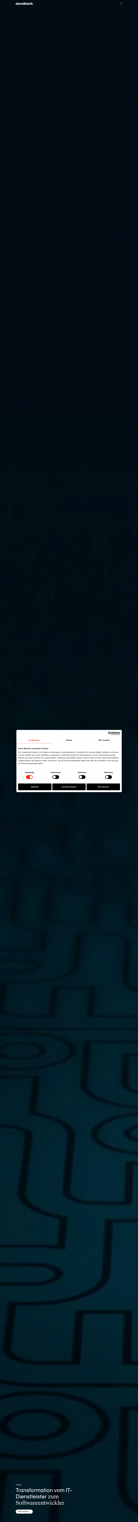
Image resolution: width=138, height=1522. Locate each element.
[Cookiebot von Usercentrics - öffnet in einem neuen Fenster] (109, 733)
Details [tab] (69, 740)
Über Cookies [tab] (104, 740)
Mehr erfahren (24, 1511)
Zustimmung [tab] (34, 740)
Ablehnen (35, 787)
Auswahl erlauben (68, 787)
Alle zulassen (103, 787)
